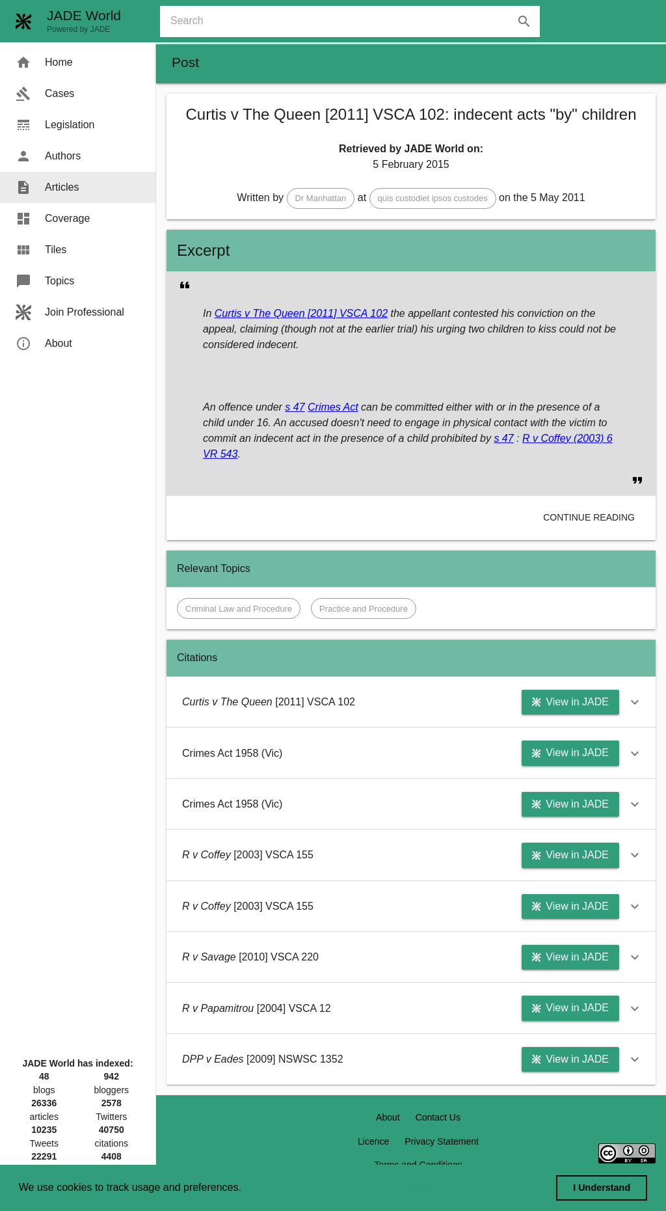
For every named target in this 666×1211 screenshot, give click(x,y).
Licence (373, 1141)
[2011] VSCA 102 (346, 313)
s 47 (294, 407)
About (388, 1117)
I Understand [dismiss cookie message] (601, 1187)
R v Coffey (546, 438)
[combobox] (355, 21)
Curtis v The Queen (260, 313)
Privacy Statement (442, 1141)
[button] (321, 198)
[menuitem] (77, 62)
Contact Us (438, 1117)
